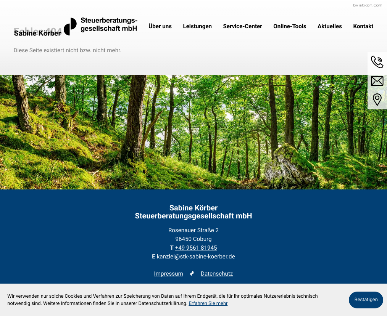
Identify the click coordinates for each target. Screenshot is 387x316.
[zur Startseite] (75, 27)
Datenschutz (217, 273)
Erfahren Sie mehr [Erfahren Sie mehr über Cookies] (208, 303)
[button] (377, 62)
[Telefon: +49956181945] (196, 247)
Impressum (168, 273)
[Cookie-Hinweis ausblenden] (366, 300)
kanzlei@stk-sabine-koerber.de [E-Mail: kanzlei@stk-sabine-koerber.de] (196, 256)
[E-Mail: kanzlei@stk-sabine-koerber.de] (377, 81)
